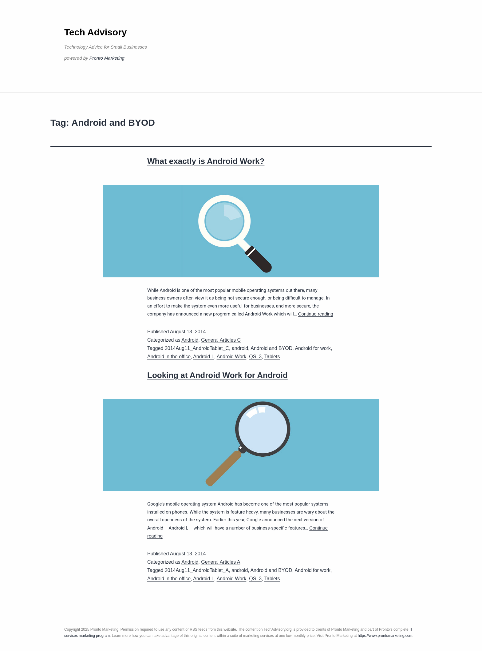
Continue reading (315, 313)
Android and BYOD (271, 348)
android (240, 348)
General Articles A (220, 562)
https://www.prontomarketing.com (385, 635)
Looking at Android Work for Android (217, 375)
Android (189, 340)
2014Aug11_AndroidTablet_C (197, 348)
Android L (203, 356)
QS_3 (255, 356)
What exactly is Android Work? (205, 161)
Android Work (232, 356)
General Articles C (221, 340)
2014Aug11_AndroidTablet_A (197, 570)
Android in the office (169, 356)
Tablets (272, 356)
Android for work (313, 348)
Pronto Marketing (106, 58)
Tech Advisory (95, 32)
